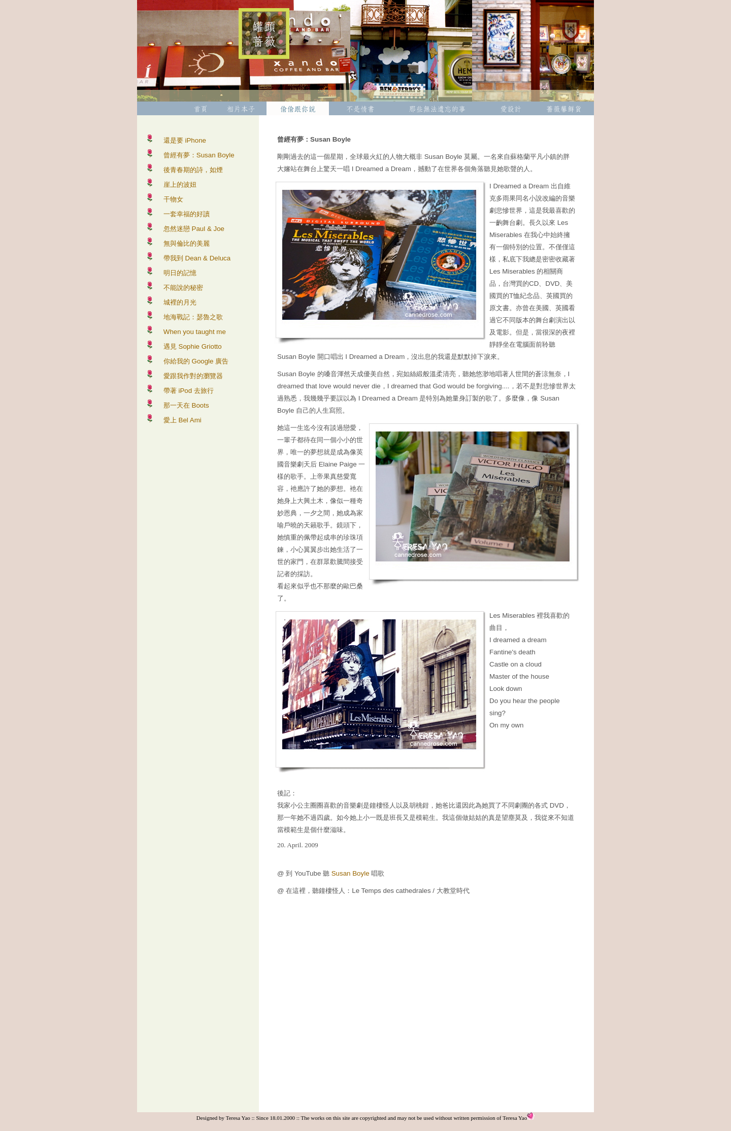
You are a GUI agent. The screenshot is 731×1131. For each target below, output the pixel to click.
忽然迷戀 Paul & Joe (193, 228)
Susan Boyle (350, 873)
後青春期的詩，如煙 (193, 170)
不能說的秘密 (183, 287)
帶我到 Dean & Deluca (196, 258)
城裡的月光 (179, 302)
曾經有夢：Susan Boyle (199, 155)
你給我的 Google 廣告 (195, 361)
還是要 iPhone (184, 140)
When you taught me (194, 332)
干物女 (173, 199)
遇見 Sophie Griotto (192, 346)
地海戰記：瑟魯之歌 (193, 317)
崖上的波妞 (179, 184)
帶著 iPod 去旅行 (188, 390)
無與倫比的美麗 (186, 243)
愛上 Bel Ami (182, 420)
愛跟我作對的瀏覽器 (193, 376)
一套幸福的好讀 (186, 214)
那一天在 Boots (186, 405)
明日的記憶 (179, 273)
